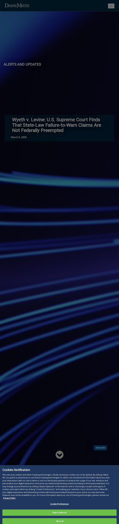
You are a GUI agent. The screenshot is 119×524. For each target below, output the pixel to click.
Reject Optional (59, 516)
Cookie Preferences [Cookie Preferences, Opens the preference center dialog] (59, 508)
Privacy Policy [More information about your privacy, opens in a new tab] (9, 502)
